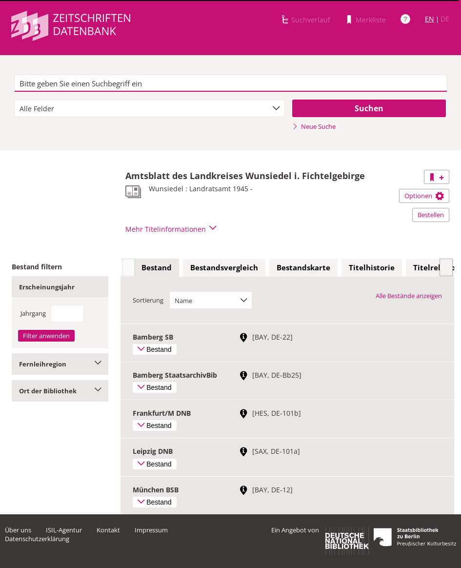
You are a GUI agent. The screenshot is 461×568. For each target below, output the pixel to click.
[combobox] (149, 108)
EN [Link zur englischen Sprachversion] (429, 18)
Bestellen (431, 214)
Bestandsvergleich (224, 267)
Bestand (156, 267)
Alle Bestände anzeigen (409, 295)
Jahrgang (33, 313)
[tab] (156, 268)
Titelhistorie (372, 267)
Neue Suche (314, 126)
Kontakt (108, 530)
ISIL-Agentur (64, 530)
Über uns (18, 530)
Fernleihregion (60, 364)
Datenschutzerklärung (37, 538)
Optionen (424, 195)
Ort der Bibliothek (60, 390)
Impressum (151, 530)
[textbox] (230, 83)
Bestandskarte (303, 267)
